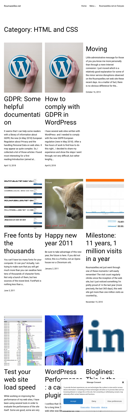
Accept (73, 401)
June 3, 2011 (9, 290)
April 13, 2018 (10, 165)
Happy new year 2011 (61, 239)
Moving (96, 49)
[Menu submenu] (95, 6)
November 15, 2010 (94, 302)
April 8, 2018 (50, 165)
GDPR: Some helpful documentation (22, 110)
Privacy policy (85, 407)
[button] (123, 382)
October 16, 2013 (93, 92)
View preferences (114, 401)
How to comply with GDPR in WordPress (62, 110)
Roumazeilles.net (12, 6)
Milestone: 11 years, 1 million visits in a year (104, 247)
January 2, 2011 (52, 269)
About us (104, 407)
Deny (94, 401)
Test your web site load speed (20, 379)
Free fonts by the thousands (23, 243)
